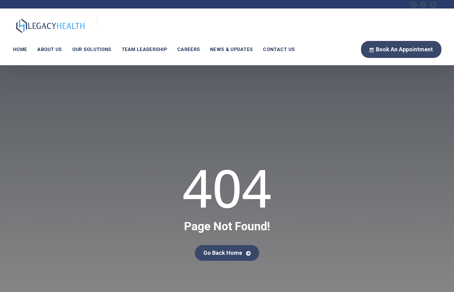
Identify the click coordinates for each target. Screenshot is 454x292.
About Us (49, 49)
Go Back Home (227, 252)
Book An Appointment (401, 50)
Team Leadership (144, 49)
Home (20, 49)
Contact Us (279, 49)
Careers (188, 49)
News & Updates (231, 49)
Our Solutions (92, 49)
